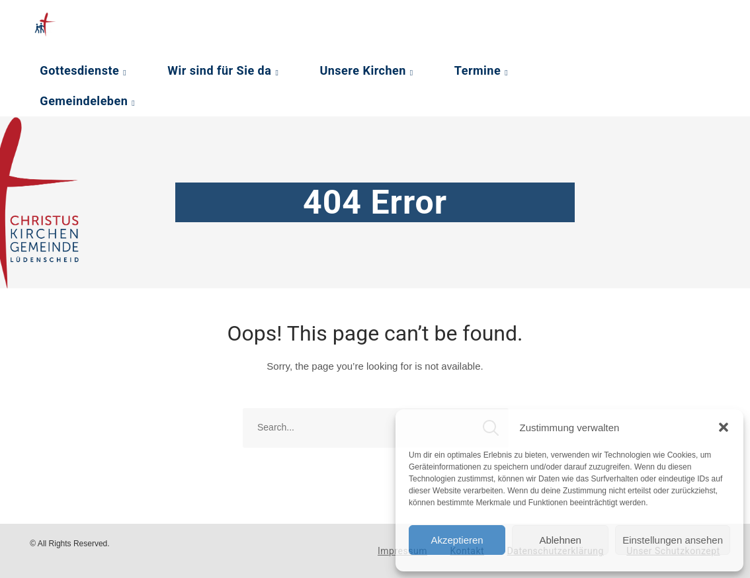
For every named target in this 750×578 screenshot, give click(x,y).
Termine (477, 70)
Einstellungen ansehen (672, 540)
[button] (723, 427)
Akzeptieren (457, 540)
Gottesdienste (79, 70)
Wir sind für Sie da (219, 70)
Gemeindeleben (84, 101)
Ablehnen (560, 540)
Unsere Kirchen (362, 70)
